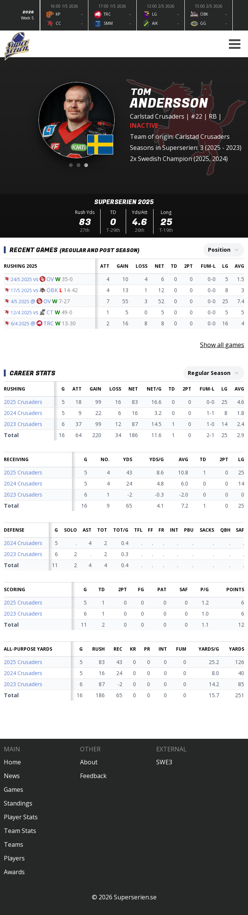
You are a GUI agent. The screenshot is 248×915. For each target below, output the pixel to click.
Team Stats (20, 831)
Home (12, 762)
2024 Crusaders (23, 412)
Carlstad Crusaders (157, 116)
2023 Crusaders (23, 424)
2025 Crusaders (23, 401)
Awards (14, 872)
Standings (18, 803)
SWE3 (164, 762)
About (89, 762)
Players (14, 858)
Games (13, 789)
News (12, 776)
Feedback (93, 776)
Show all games (222, 345)
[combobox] (223, 250)
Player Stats (21, 817)
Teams (13, 844)
